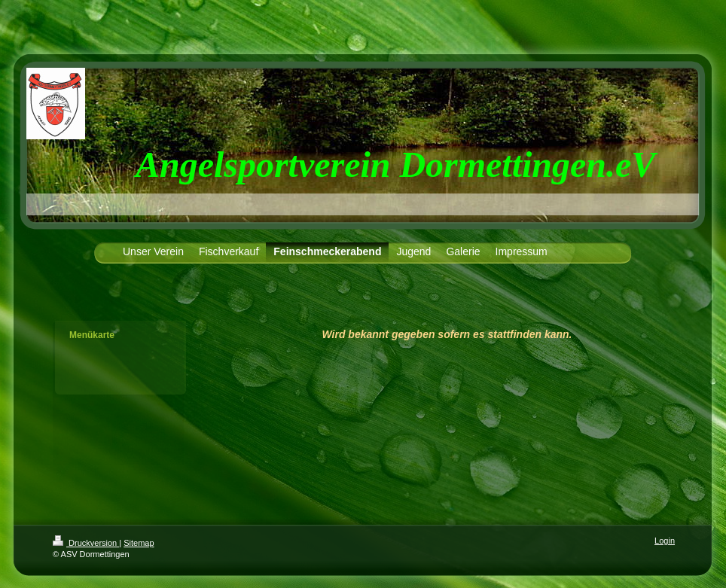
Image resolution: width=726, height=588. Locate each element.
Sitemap (139, 542)
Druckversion (86, 542)
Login (664, 540)
